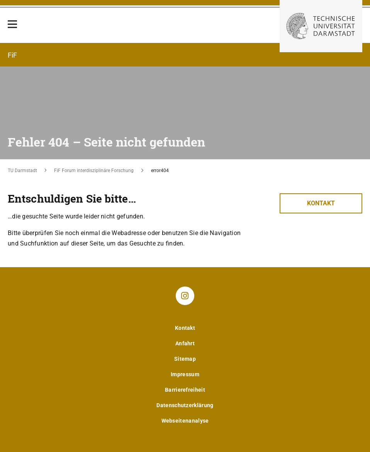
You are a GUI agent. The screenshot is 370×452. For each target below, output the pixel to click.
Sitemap (185, 359)
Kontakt (321, 203)
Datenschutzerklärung (184, 405)
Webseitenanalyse (185, 421)
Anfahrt (185, 343)
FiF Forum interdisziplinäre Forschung (94, 170)
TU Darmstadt (22, 170)
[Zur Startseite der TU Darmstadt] (321, 26)
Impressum (185, 374)
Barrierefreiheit (185, 390)
